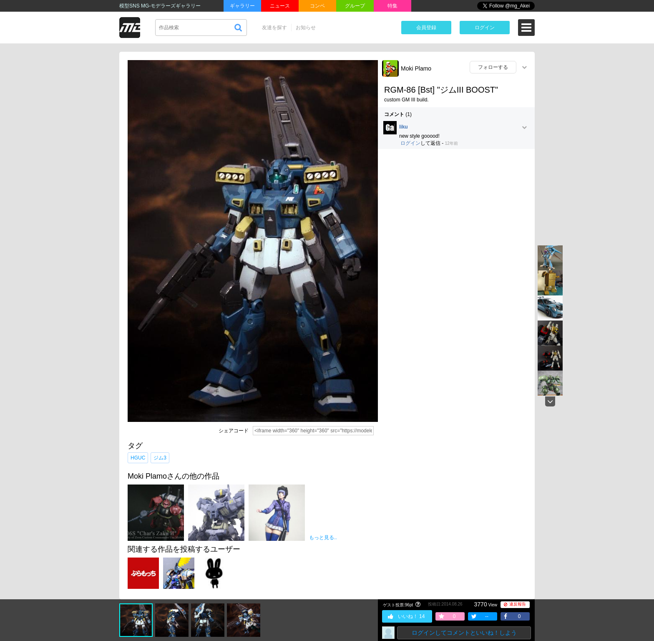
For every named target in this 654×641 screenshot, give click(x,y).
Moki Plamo (416, 68)
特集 (392, 6)
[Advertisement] (456, 215)
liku (403, 127)
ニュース (280, 6)
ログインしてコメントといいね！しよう (464, 632)
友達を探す (274, 27)
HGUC (138, 458)
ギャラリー (242, 6)
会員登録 (426, 27)
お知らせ (306, 27)
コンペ (317, 6)
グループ (355, 6)
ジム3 (159, 458)
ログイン (485, 27)
